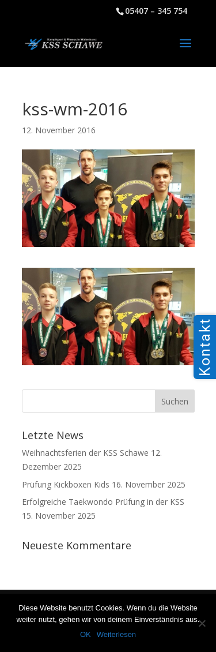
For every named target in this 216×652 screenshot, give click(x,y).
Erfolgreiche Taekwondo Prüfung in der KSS (103, 501)
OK (85, 634)
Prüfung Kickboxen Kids (65, 484)
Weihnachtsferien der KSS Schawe (85, 452)
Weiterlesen (116, 634)
